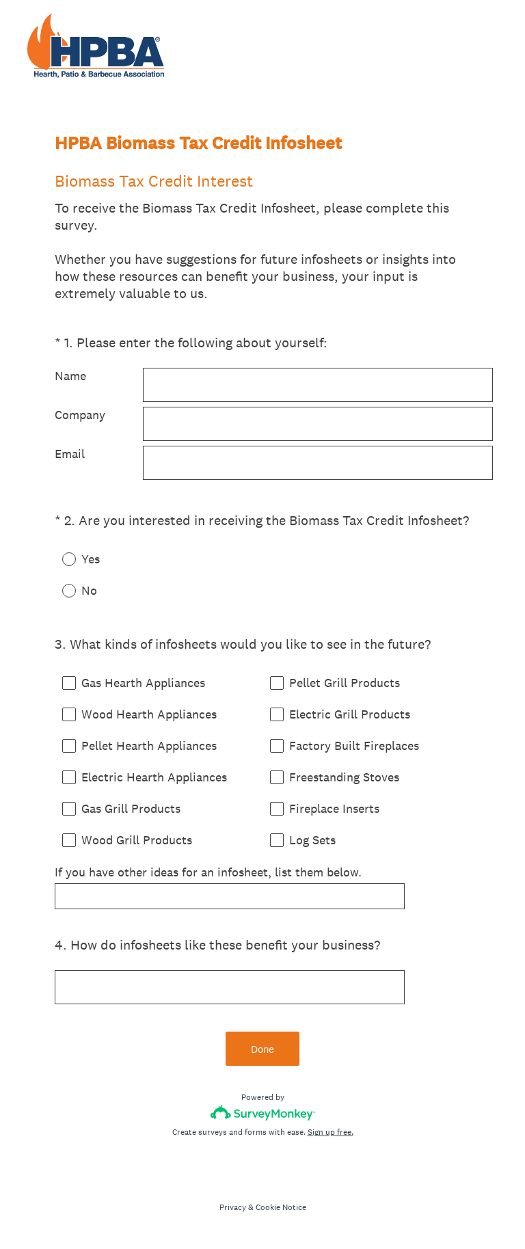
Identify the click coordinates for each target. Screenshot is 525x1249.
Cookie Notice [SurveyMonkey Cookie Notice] (281, 1207)
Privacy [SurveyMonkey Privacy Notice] (232, 1207)
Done (262, 1049)
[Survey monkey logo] (263, 1112)
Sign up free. (330, 1132)
